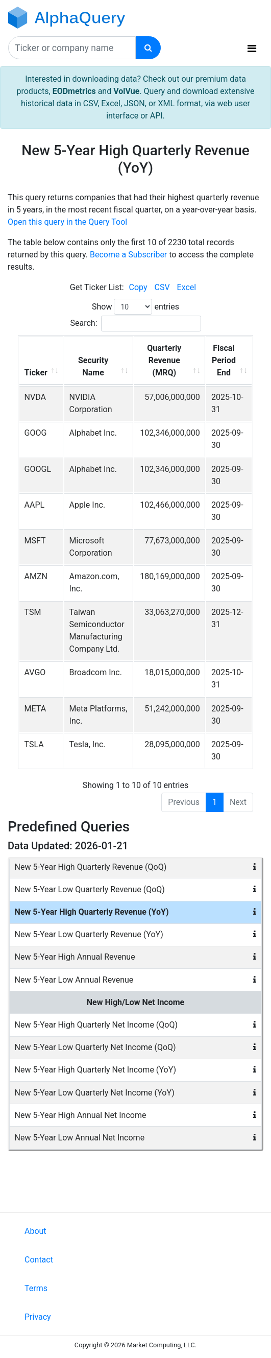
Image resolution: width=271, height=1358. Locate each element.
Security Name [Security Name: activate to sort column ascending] (93, 366)
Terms (35, 1288)
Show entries (135, 307)
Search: (135, 323)
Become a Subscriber (128, 254)
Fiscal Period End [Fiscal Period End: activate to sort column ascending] (224, 360)
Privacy (37, 1317)
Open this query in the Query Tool (67, 222)
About (35, 1231)
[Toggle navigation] (252, 48)
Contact (38, 1260)
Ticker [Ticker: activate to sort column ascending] (35, 372)
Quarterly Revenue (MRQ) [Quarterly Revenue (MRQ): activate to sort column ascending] (164, 360)
